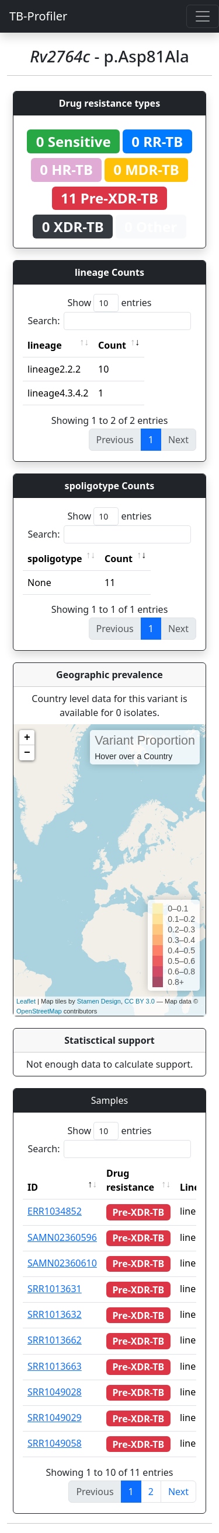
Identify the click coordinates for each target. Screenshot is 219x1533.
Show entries (109, 303)
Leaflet (26, 1001)
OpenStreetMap (39, 1011)
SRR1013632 (54, 1314)
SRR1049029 (54, 1417)
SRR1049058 (54, 1443)
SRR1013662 (54, 1340)
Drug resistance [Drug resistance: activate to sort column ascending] (130, 1180)
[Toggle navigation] (202, 16)
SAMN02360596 (62, 1237)
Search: (110, 321)
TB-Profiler (38, 16)
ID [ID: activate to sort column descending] (32, 1187)
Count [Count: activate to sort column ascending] (112, 345)
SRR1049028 (54, 1391)
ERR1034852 (54, 1211)
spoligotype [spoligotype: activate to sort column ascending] (54, 558)
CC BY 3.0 (139, 1001)
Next (178, 1491)
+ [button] (27, 738)
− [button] (27, 753)
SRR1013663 (54, 1366)
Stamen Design (99, 1001)
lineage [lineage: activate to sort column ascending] (44, 345)
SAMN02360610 (62, 1263)
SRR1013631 (54, 1288)
